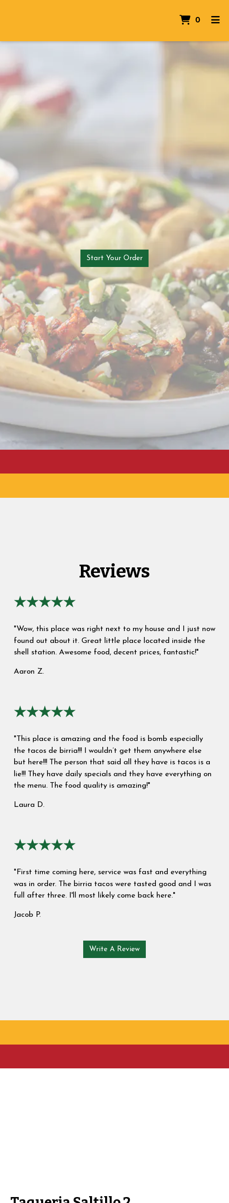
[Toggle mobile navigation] (215, 21)
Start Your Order (114, 258)
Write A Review (114, 949)
